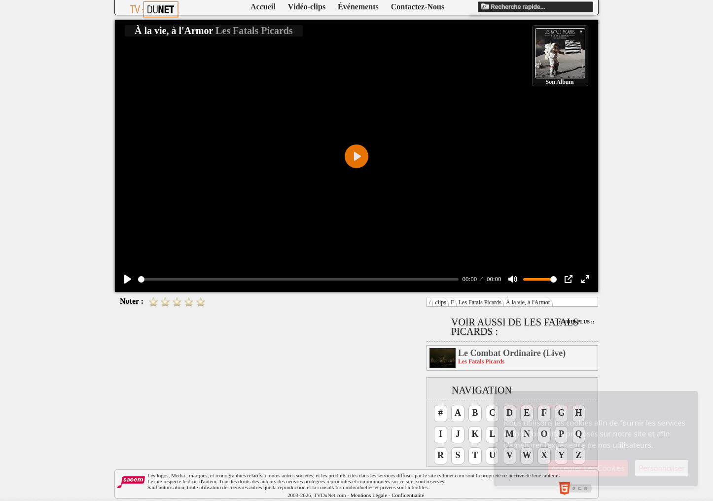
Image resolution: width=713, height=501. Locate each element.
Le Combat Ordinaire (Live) (512, 353)
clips (440, 302)
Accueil (263, 6)
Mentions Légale (369, 495)
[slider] (298, 279)
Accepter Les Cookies (587, 468)
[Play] (128, 279)
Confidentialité (408, 495)
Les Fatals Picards (480, 302)
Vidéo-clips (306, 6)
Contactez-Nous (417, 6)
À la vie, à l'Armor (528, 302)
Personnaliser (662, 468)
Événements (358, 6)
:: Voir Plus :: (576, 321)
